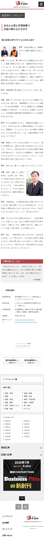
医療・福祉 (9, 409)
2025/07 (27, 433)
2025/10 (8, 430)
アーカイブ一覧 (11, 379)
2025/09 (27, 430)
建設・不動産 (29, 402)
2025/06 (8, 437)
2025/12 (8, 427)
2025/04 (8, 440)
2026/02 (8, 424)
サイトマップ (7, 529)
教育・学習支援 (29, 399)
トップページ (7, 516)
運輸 (6, 396)
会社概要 (5, 523)
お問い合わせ (7, 535)
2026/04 (8, 421)
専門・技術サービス (12, 406)
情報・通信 (9, 402)
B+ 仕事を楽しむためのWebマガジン (22, 4)
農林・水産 (28, 396)
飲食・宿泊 (9, 393)
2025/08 (8, 433)
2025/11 (27, 427)
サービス (27, 409)
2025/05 (27, 437)
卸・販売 (27, 406)
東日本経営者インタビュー (12, 361)
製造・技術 (9, 399)
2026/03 (27, 421)
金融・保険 (28, 393)
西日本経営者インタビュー (31, 361)
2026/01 (27, 424)
